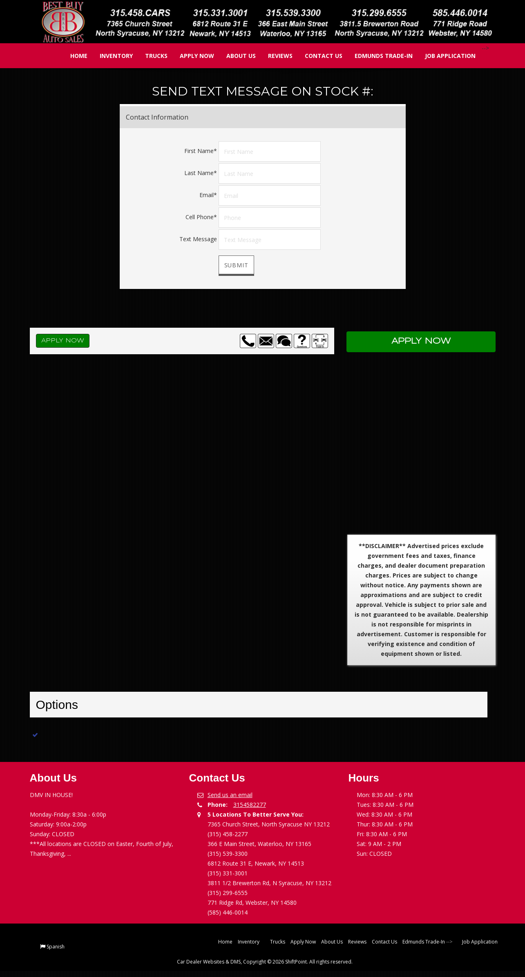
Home (73, 56)
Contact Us (318, 56)
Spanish (56, 946)
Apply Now (191, 56)
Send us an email (230, 795)
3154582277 (249, 804)
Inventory (110, 56)
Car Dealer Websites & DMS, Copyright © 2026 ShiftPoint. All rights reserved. (265, 961)
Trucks (150, 56)
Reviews (274, 56)
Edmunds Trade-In (378, 56)
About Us (235, 56)
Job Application (444, 56)
